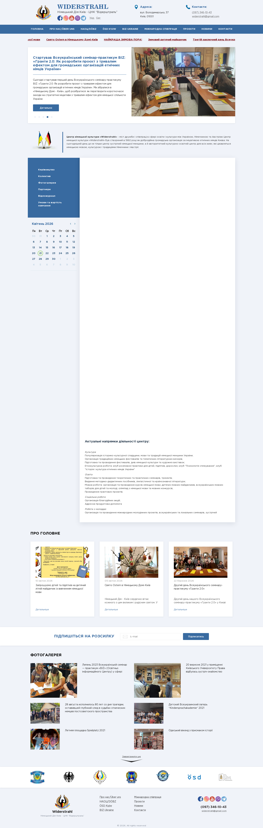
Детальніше (42, 610)
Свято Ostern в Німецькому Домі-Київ (80, 40)
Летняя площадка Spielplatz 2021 (85, 730)
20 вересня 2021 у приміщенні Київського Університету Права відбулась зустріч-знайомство (205, 668)
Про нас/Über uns (62, 29)
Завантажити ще (131, 756)
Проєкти (189, 29)
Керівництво (46, 170)
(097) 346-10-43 (202, 13)
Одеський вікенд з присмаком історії (191, 730)
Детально (46, 107)
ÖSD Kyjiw (109, 29)
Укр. (92, 18)
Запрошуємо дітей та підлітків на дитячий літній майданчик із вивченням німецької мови (61, 588)
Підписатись (196, 636)
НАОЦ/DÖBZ (88, 29)
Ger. (98, 18)
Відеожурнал (46, 196)
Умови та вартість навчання (50, 204)
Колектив (44, 176)
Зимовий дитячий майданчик (175, 40)
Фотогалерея (47, 183)
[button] (35, 117)
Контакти (225, 29)
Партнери (44, 189)
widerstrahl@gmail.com (205, 17)
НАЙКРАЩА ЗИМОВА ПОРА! (131, 40)
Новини (206, 29)
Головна (37, 29)
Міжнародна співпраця (160, 29)
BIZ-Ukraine (130, 29)
